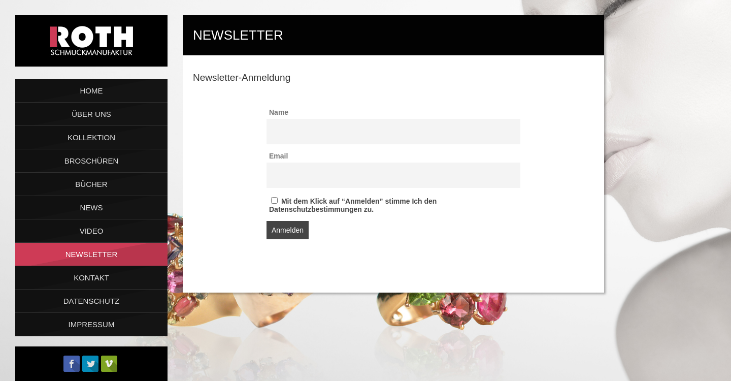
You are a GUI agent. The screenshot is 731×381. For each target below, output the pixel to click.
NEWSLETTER (91, 254)
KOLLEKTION (91, 137)
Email (278, 156)
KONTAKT (91, 277)
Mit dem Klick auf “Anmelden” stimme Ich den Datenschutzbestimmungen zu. (353, 205)
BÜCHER (91, 184)
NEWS (91, 207)
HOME (91, 90)
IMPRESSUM (92, 324)
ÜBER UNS (91, 114)
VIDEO (92, 231)
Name (278, 112)
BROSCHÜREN (91, 160)
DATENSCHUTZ (91, 301)
